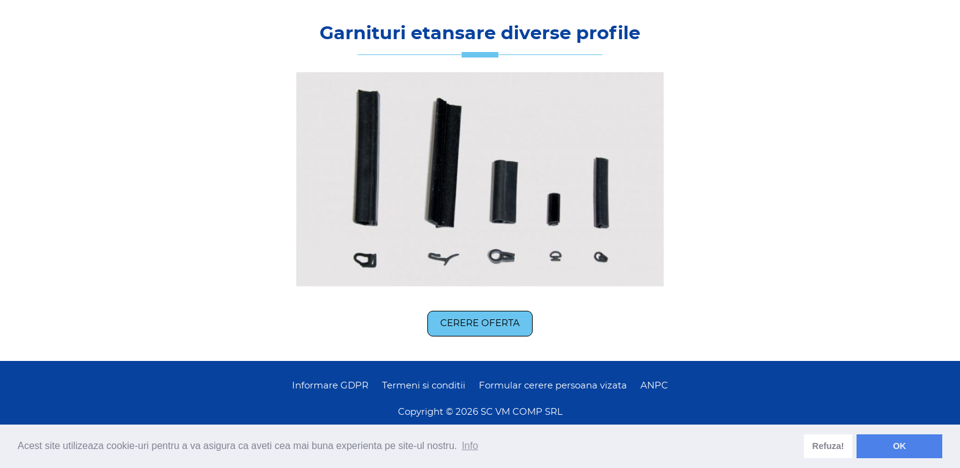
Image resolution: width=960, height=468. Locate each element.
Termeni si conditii (423, 385)
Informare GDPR (330, 385)
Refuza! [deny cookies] (828, 446)
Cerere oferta (480, 323)
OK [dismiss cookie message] (899, 446)
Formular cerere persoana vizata (553, 385)
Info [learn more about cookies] (470, 445)
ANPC (654, 385)
